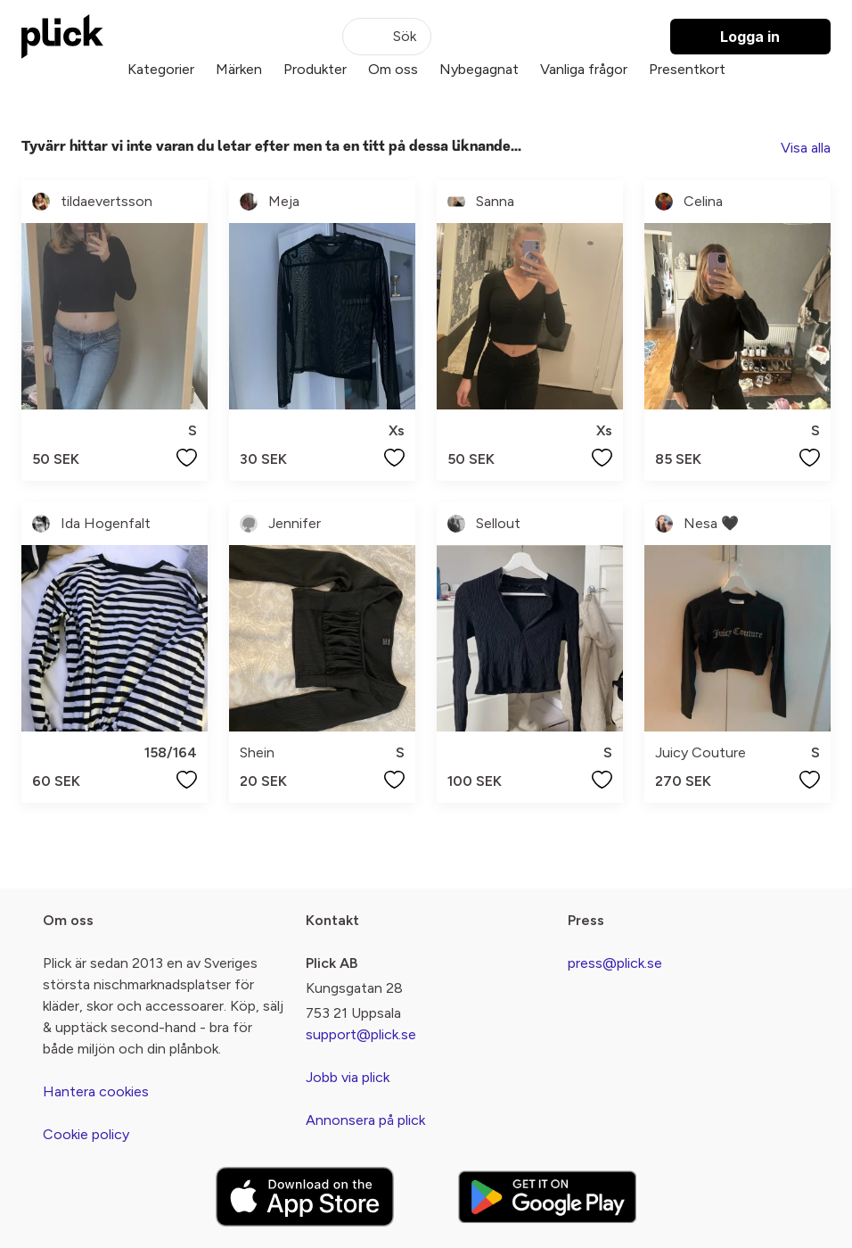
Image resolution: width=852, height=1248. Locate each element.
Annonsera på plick (365, 1120)
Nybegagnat (479, 69)
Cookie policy (86, 1134)
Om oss (393, 69)
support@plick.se (361, 1034)
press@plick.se (615, 963)
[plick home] (62, 36)
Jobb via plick (347, 1077)
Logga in (750, 36)
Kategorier (160, 69)
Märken (239, 69)
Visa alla (806, 147)
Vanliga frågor (583, 69)
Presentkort (687, 69)
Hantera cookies (96, 1091)
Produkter (315, 69)
